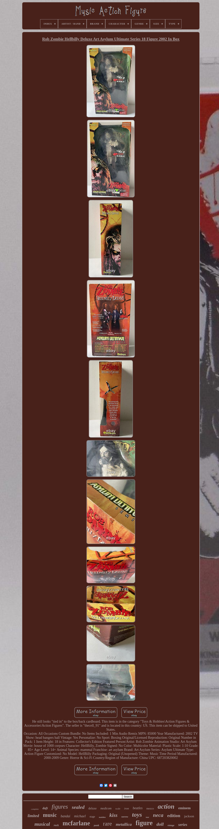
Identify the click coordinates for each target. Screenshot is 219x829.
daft (45, 808)
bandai (65, 816)
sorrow (124, 816)
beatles (138, 808)
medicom (106, 808)
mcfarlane (76, 823)
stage (92, 816)
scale (117, 808)
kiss (113, 815)
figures (60, 806)
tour (147, 817)
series (182, 824)
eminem (184, 808)
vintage (171, 825)
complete (35, 809)
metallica (124, 824)
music (50, 815)
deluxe (92, 808)
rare (107, 823)
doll (160, 824)
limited (33, 815)
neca (158, 815)
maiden (102, 817)
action (166, 806)
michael (80, 816)
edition (173, 815)
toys (137, 814)
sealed (78, 807)
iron (126, 808)
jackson (189, 816)
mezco (150, 808)
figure (144, 823)
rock (56, 825)
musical (42, 824)
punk (96, 825)
